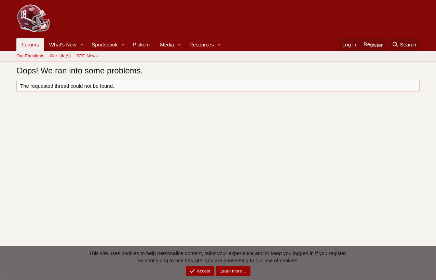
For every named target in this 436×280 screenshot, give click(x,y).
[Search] (404, 44)
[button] (81, 44)
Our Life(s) (60, 55)
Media (167, 44)
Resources (201, 44)
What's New (63, 44)
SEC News (87, 55)
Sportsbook (105, 44)
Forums (30, 44)
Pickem (141, 44)
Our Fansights (30, 55)
